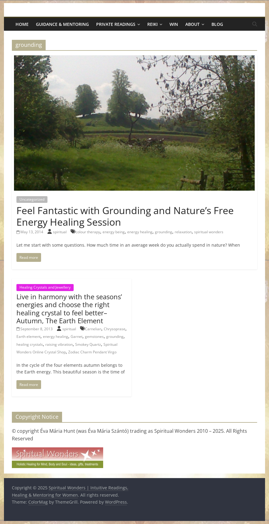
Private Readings (115, 24)
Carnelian (93, 328)
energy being (114, 231)
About (192, 24)
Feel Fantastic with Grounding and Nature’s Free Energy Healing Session (125, 216)
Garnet (76, 336)
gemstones (94, 336)
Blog (217, 24)
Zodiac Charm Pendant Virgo (92, 352)
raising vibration (59, 344)
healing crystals (29, 344)
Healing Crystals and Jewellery (45, 287)
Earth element (28, 336)
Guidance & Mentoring (62, 24)
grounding (163, 231)
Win (173, 24)
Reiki (152, 24)
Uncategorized (31, 199)
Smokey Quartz (88, 344)
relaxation (183, 231)
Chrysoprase (114, 328)
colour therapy (87, 231)
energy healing (139, 231)
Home (22, 24)
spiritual (60, 231)
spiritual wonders (208, 231)
